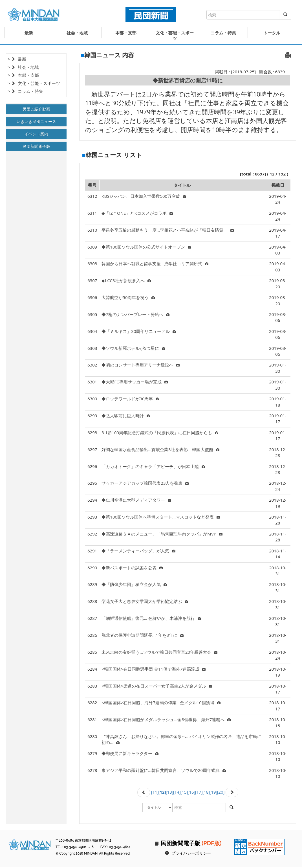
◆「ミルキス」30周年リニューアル (139, 331)
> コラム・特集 (25, 91)
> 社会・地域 (23, 67)
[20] (220, 792)
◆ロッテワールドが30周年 (130, 398)
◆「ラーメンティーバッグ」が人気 (138, 551)
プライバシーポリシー (191, 853)
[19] (213, 792)
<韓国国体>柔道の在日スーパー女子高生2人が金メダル (157, 686)
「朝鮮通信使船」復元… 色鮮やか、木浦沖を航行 (151, 618)
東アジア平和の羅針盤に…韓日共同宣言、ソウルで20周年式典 (164, 770)
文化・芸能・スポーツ (175, 35)
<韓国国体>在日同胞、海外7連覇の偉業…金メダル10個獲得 (161, 702)
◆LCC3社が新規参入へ (126, 280)
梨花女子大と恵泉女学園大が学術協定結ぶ (145, 601)
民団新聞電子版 (36, 146)
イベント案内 (36, 134)
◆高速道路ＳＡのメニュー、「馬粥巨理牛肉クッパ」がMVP (162, 534)
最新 (29, 33)
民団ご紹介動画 (36, 109)
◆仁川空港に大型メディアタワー (136, 500)
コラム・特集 (223, 33)
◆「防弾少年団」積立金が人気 (134, 584)
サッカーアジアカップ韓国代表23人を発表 (145, 483)
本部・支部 (125, 33)
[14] (177, 792)
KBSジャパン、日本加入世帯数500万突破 (144, 196)
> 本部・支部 (23, 75)
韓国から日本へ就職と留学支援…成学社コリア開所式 (155, 263)
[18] (206, 792)
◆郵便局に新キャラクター (130, 753)
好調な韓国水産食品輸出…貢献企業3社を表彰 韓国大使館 (160, 449)
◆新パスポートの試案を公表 (132, 567)
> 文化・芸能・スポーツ (34, 83)
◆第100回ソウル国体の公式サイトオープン (146, 247)
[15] (184, 792)
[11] (155, 792)
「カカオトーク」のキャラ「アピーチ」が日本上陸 (153, 466)
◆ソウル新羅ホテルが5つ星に (133, 348)
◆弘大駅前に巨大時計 (126, 415)
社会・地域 (77, 33)
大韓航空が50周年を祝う (128, 297)
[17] (199, 792)
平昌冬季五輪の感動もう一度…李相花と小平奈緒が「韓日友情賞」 (168, 230)
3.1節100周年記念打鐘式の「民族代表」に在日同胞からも (160, 432)
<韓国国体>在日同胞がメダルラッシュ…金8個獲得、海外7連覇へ (166, 719)
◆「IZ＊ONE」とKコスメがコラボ (137, 213)
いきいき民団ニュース (36, 121)
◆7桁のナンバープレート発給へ (135, 314)
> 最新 (17, 59)
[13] (169, 792)
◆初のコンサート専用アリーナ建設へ (141, 365)
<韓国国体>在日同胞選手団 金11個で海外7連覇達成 (154, 669)
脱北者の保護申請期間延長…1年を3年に (143, 635)
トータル (271, 33)
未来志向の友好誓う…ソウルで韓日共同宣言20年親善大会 (159, 652)
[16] (191, 792)
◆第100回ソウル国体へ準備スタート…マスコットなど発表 (161, 517)
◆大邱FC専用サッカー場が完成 (134, 382)
